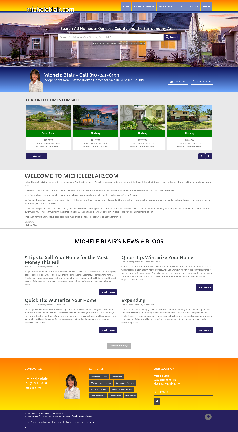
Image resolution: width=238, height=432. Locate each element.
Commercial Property (125, 383)
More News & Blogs (119, 345)
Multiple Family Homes (101, 383)
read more (107, 292)
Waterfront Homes (99, 389)
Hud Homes (130, 395)
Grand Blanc (48, 133)
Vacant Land (117, 376)
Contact (193, 6)
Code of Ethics (31, 422)
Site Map (90, 422)
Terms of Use (78, 422)
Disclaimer (57, 422)
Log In (206, 6)
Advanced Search (137, 43)
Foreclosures (115, 395)
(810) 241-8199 (202, 81)
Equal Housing (45, 422)
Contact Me (178, 81)
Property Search (144, 6)
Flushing (95, 133)
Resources (165, 6)
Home (126, 6)
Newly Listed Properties (122, 389)
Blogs (180, 6)
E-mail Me (36, 387)
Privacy (67, 422)
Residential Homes (99, 376)
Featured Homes (98, 395)
